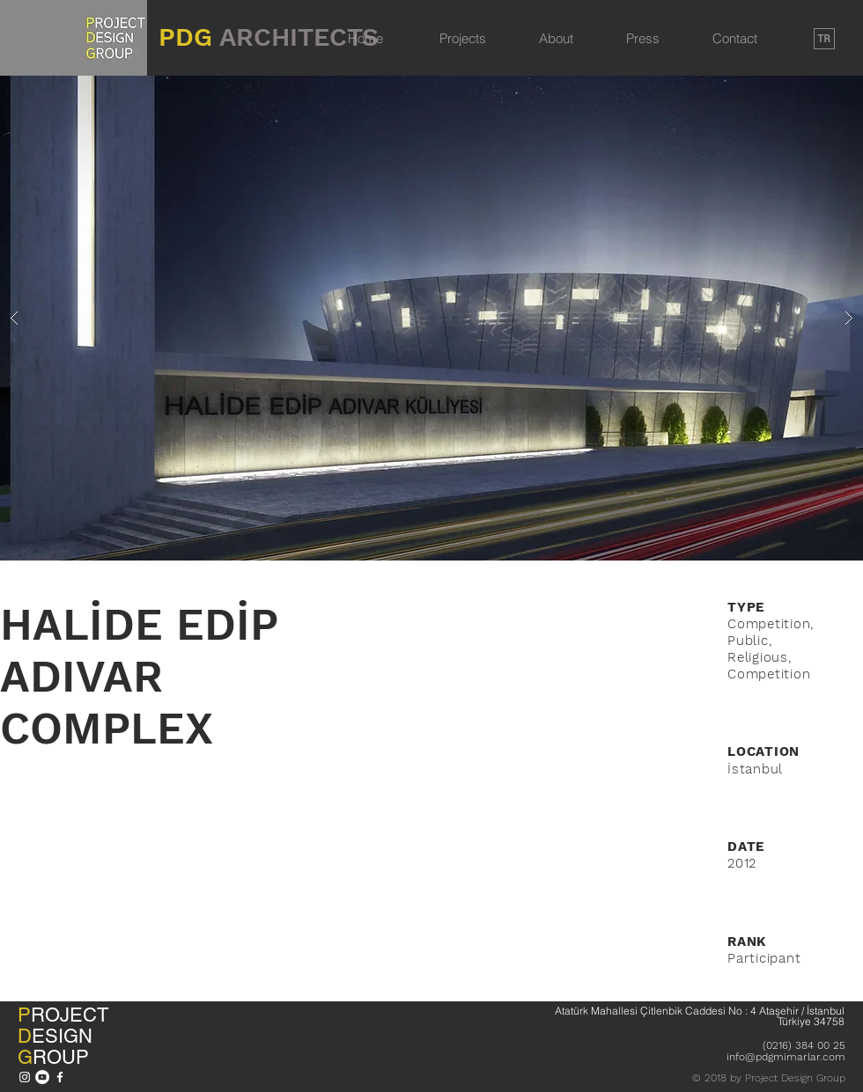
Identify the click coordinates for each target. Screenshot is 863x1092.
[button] (431, 318)
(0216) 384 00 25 (804, 1045)
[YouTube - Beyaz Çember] (42, 1077)
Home (365, 38)
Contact (734, 38)
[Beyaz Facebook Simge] (60, 1077)
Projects (462, 38)
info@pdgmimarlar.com (786, 1057)
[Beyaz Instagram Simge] (25, 1077)
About (556, 38)
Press (643, 38)
